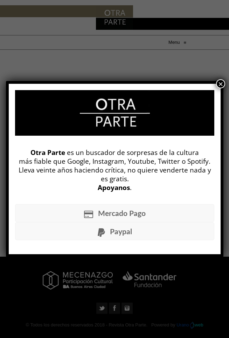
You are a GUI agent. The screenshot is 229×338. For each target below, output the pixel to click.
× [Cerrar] (220, 83)
